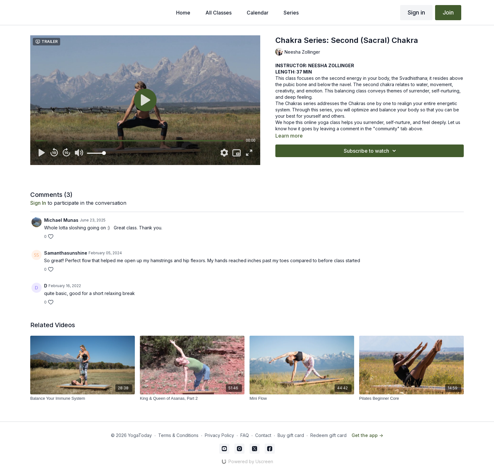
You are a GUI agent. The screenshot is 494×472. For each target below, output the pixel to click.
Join (448, 12)
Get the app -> (367, 435)
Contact (263, 435)
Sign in (416, 12)
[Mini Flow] (302, 398)
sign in (38, 203)
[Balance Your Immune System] (82, 398)
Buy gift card (291, 435)
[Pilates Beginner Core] (411, 398)
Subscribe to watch (371, 151)
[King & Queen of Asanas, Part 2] (192, 398)
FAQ (244, 435)
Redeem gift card (328, 435)
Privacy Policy (219, 435)
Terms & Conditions (178, 435)
